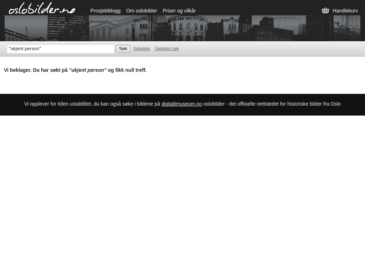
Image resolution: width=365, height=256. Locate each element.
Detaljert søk (167, 48)
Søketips (141, 48)
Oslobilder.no (42, 7)
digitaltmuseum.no (181, 104)
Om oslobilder (141, 11)
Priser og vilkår (179, 11)
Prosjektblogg (106, 11)
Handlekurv (345, 11)
